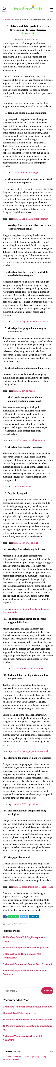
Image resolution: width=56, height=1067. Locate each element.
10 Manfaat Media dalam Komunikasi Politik (27, 1019)
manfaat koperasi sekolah (25, 542)
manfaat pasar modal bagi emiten (29, 440)
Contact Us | (28, 1056)
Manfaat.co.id (15, 1051)
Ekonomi (16, 924)
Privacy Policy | (39, 1056)
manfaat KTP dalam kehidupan (28, 668)
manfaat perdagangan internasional (30, 751)
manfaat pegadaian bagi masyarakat (31, 321)
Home (7, 19)
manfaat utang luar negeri (26, 172)
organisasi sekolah (23, 486)
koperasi (23, 924)
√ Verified (28, 33)
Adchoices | (8, 1056)
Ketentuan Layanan (11, 1059)
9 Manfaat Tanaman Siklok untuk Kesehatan (27, 1006)
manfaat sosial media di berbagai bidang (33, 886)
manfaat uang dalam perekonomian (30, 218)
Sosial (12, 19)
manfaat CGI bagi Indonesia (27, 804)
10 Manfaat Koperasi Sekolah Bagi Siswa (26, 947)
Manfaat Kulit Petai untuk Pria (19, 1013)
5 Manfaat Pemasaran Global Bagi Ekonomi (27, 964)
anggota (9, 924)
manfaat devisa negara (24, 390)
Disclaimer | (18, 1056)
